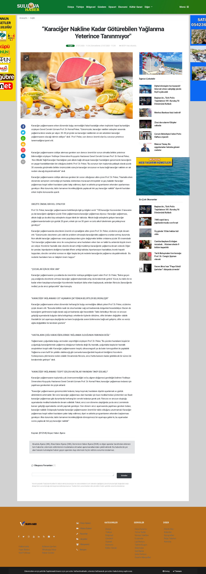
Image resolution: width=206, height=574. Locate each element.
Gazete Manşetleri (143, 557)
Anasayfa (23, 18)
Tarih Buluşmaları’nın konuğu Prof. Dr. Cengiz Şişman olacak (167, 256)
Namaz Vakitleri (142, 535)
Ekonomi (122, 7)
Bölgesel (90, 7)
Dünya (71, 7)
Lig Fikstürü (140, 541)
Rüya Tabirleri (170, 538)
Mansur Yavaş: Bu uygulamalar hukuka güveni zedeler (167, 147)
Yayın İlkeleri (24, 550)
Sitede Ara (168, 529)
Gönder (124, 475)
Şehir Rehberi (140, 554)
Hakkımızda (24, 546)
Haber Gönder (48, 553)
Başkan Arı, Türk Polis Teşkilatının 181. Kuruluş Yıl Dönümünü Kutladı (166, 101)
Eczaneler (139, 538)
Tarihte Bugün (141, 545)
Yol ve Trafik (140, 532)
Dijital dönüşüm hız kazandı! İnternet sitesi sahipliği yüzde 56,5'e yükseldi (167, 89)
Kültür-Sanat (135, 7)
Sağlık (32, 18)
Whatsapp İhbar (49, 550)
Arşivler (81, 539)
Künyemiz (82, 544)
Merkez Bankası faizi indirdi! (167, 112)
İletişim (81, 550)
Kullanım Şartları (49, 546)
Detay (166, 571)
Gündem (102, 7)
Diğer (148, 7)
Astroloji (167, 541)
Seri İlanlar (139, 551)
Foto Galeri (83, 523)
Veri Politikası (24, 553)
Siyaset (112, 7)
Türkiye (80, 7)
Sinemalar (139, 548)
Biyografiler (169, 535)
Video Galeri (84, 528)
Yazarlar (82, 534)
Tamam (177, 571)
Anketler (168, 532)
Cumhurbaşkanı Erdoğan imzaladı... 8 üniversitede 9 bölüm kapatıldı (166, 244)
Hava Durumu (141, 529)
